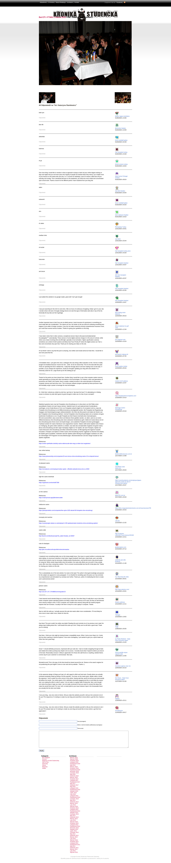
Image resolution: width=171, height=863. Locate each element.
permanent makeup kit (121, 354)
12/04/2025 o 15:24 (120, 642)
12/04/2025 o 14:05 (120, 656)
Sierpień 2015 (74, 794)
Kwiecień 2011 (74, 851)
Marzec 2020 (74, 761)
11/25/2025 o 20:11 (120, 700)
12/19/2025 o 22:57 (120, 383)
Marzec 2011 (74, 852)
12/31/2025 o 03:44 (120, 241)
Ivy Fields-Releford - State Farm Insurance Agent (122, 639)
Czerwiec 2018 (74, 776)
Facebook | (119, 2)
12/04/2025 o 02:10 (120, 668)
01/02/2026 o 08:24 (120, 179)
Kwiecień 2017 (74, 788)
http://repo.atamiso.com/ (122, 589)
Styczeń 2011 (74, 855)
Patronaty (45, 767)
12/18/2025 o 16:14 (120, 397)
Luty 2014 (73, 808)
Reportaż (45, 770)
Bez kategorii (46, 761)
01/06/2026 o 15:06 (120, 118)
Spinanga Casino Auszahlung (120, 408)
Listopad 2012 (74, 828)
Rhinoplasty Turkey (120, 227)
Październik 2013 (75, 814)
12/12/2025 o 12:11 (120, 604)
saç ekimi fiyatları (120, 191)
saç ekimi (118, 239)
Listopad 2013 (74, 813)
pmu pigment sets (120, 339)
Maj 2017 (72, 787)
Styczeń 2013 (74, 825)
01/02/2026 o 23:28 (120, 154)
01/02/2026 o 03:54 (120, 192)
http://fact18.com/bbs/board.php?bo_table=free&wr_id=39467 (56, 536)
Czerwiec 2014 (74, 802)
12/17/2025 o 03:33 (120, 497)
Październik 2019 (75, 767)
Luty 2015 (73, 797)
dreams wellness (120, 602)
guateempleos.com (120, 547)
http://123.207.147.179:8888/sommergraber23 (52, 591)
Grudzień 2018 (74, 771)
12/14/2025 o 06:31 (120, 578)
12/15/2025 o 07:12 (120, 549)
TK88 (116, 627)
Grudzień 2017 (74, 782)
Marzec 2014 (74, 806)
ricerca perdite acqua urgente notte (121, 653)
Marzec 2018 (74, 780)
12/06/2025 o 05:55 (120, 628)
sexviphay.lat (119, 710)
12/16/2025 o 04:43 (120, 510)
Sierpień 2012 (74, 832)
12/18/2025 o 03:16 (120, 411)
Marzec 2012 (74, 840)
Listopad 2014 (74, 799)
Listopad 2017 (74, 784)
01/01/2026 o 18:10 (120, 216)
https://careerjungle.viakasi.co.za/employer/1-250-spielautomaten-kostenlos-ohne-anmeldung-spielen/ (68, 523)
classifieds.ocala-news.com (120, 467)
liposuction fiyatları (120, 128)
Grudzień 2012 (74, 826)
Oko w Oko (45, 765)
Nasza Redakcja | (61, 2)
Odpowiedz (42, 118)
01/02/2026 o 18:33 (120, 166)
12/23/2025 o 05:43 (120, 368)
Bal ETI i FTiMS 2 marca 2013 (52, 17)
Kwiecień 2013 (74, 820)
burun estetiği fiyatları (121, 140)
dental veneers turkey (121, 164)
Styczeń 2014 (74, 810)
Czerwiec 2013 (74, 817)
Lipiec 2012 (73, 834)
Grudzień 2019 (74, 764)
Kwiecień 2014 (74, 805)
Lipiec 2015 (73, 796)
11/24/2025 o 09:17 (120, 712)
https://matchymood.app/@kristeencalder (51, 497)
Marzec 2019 (74, 770)
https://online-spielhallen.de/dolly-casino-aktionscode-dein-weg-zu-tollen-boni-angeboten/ (65, 443)
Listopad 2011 (74, 846)
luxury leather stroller (121, 366)
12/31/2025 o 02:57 (120, 278)
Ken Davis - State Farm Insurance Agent (122, 678)
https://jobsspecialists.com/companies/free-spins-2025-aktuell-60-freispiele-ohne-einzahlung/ (66, 510)
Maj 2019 (72, 768)
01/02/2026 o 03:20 (120, 204)
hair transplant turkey (121, 152)
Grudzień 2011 (74, 845)
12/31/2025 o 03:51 (120, 229)
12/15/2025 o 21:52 (120, 522)
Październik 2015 (75, 793)
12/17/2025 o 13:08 (120, 455)
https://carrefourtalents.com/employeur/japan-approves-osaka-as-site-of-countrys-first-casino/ (128, 482)
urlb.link (117, 521)
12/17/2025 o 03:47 (120, 485)
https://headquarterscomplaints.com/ (125, 396)
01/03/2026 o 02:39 (120, 142)
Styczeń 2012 (74, 843)
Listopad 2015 (74, 791)
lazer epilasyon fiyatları (121, 215)
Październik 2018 (75, 773)
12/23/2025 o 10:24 (120, 341)
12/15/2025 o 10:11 (120, 537)
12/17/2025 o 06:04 (120, 470)
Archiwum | (70, 2)
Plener (44, 768)
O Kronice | (51, 2)
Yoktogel (117, 615)
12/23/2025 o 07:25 (120, 356)
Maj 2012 (72, 837)
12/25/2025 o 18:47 (120, 302)
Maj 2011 (72, 849)
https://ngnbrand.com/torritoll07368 (49, 482)
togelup (117, 698)
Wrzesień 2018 (74, 774)
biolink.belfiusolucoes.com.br (123, 454)
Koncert (44, 762)
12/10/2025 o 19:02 (120, 616)
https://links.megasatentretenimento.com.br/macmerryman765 (133, 508)
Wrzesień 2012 (74, 831)
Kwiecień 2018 (74, 779)
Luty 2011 (73, 854)
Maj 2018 (72, 777)
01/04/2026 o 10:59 (120, 130)
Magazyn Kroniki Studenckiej (50, 764)
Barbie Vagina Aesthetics (122, 116)
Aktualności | (43, 2)
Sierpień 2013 (74, 816)
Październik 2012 (75, 829)
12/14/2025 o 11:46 (120, 563)
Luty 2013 (73, 823)
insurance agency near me (123, 666)
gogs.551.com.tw (120, 495)
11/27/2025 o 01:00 (120, 681)
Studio (44, 771)
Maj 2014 (72, 803)
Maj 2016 (72, 790)
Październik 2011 (75, 848)
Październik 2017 (75, 785)
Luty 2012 (73, 842)
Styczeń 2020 (74, 762)
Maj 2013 (72, 819)
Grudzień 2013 (74, 811)
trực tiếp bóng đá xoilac (122, 577)
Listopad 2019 (74, 765)
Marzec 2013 (74, 822)
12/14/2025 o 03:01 (120, 591)
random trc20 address (121, 381)
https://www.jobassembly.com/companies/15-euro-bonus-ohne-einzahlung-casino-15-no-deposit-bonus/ (69, 456)
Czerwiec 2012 (74, 835)
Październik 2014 (75, 800)
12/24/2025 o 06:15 (120, 316)
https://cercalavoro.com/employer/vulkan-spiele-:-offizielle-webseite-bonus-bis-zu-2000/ (64, 469)
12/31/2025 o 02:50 (120, 290)
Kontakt (76, 2)
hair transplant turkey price (123, 251)
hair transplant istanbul (121, 263)
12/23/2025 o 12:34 (120, 329)
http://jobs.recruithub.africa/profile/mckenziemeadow (54, 549)
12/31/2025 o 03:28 (120, 253)
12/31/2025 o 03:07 (120, 265)
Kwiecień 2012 (74, 839)
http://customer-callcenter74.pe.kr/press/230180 (124, 534)
